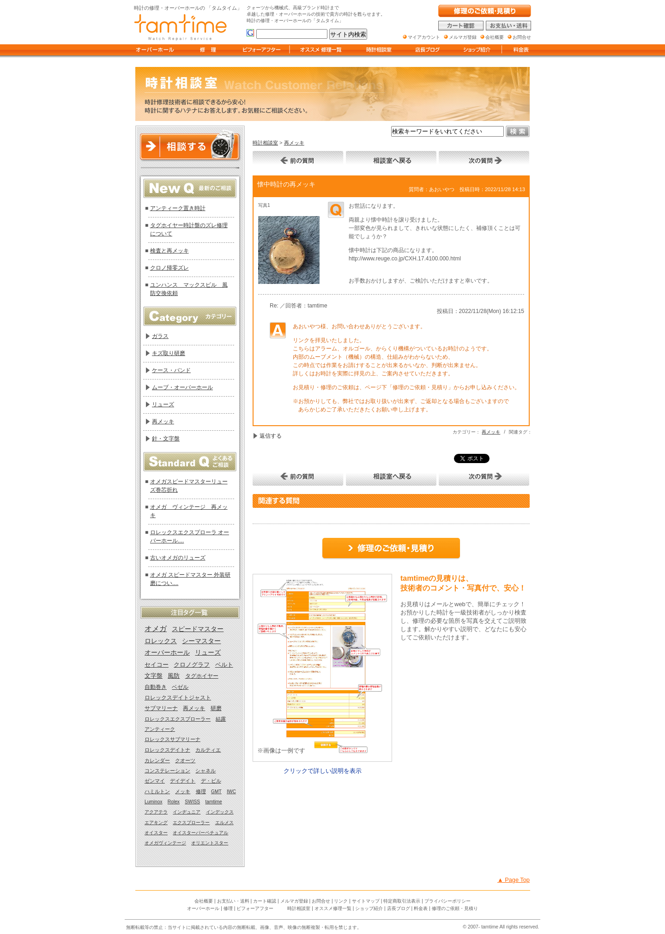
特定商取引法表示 (401, 901)
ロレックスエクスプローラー (178, 719)
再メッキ (294, 142)
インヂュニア (186, 811)
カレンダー (157, 760)
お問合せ (321, 901)
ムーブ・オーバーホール (182, 387)
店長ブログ (398, 908)
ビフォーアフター (254, 908)
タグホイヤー (201, 676)
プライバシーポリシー (447, 901)
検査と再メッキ (169, 250)
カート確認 (264, 901)
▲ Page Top (513, 879)
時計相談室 (265, 142)
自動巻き (156, 687)
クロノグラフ (192, 664)
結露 (221, 719)
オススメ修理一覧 (332, 908)
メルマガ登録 (294, 901)
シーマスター (201, 641)
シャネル (205, 770)
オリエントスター (209, 842)
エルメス (224, 822)
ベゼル (180, 687)
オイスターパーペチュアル (200, 832)
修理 (201, 791)
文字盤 (154, 676)
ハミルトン (157, 791)
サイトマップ (366, 901)
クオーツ (185, 760)
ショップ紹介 (369, 908)
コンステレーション (167, 770)
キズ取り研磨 (168, 353)
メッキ (182, 791)
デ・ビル (211, 780)
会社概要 (203, 901)
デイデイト (182, 780)
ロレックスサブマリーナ (172, 739)
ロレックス (161, 641)
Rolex (174, 801)
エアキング (156, 822)
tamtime (213, 801)
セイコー (157, 664)
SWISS (192, 801)
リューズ (163, 404)
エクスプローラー (191, 822)
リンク (341, 901)
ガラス (160, 336)
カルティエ (208, 750)
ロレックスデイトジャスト (178, 697)
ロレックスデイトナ (167, 750)
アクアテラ (156, 811)
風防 (174, 676)
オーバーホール (167, 652)
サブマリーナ (161, 708)
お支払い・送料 (233, 901)
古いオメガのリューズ (178, 557)
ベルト (224, 664)
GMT (216, 791)
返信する (271, 436)
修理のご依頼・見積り (455, 908)
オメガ (156, 629)
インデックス (220, 811)
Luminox (154, 801)
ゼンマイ (155, 780)
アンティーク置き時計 (178, 208)
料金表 (421, 908)
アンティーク (160, 729)
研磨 (216, 708)
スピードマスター (198, 629)
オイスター (156, 832)
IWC (231, 791)
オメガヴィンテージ (165, 842)
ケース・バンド (171, 370)
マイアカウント (424, 37)
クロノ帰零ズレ (169, 268)
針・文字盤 (166, 438)
